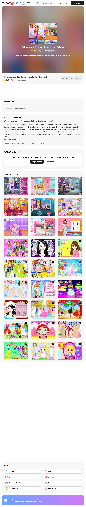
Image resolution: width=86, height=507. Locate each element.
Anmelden (64, 3)
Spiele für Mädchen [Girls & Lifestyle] (18, 143)
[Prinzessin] (63, 483)
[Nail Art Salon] (16, 289)
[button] (10, 139)
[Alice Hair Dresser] (43, 351)
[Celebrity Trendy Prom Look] (70, 227)
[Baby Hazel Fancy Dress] (16, 207)
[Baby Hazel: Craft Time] (70, 207)
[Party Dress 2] (70, 309)
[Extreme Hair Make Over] (70, 351)
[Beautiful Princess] (43, 268)
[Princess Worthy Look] (16, 330)
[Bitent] (63, 471)
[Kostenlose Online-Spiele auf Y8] (10, 3)
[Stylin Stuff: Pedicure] (70, 330)
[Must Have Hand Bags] (16, 268)
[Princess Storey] (16, 351)
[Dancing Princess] (70, 268)
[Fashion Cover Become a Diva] (70, 186)
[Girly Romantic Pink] (43, 227)
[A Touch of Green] (16, 248)
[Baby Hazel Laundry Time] (43, 207)
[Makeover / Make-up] (23, 483)
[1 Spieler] (23, 471)
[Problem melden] (78, 78)
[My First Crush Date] (43, 186)
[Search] (37, 3)
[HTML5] (63, 477)
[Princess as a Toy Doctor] (16, 227)
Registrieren (77, 3)
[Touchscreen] (23, 488)
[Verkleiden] (63, 488)
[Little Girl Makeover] (43, 330)
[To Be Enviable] (70, 248)
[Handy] (23, 477)
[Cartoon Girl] (70, 289)
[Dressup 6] (43, 309)
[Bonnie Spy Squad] (16, 186)
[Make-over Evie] (43, 289)
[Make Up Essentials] (43, 248)
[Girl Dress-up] (16, 309)
